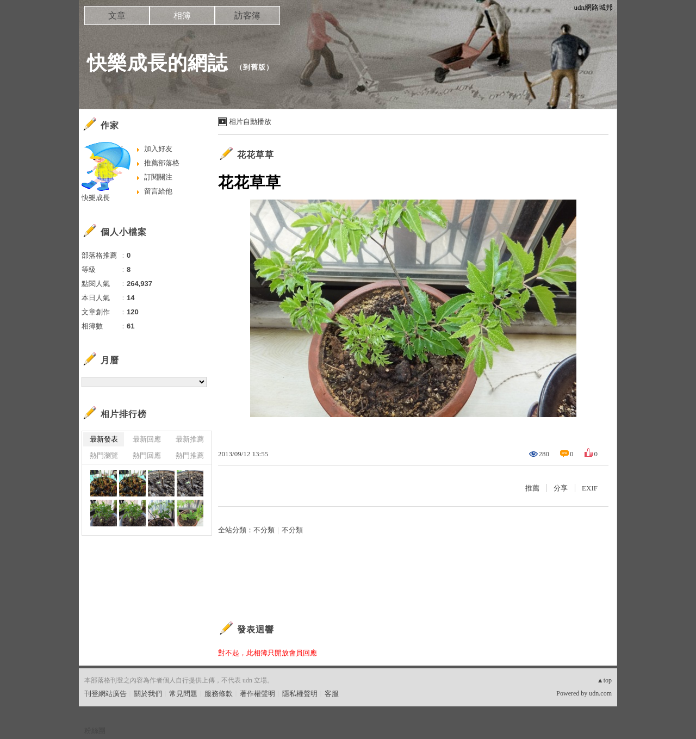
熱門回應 (147, 455)
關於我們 (148, 694)
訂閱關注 (158, 177)
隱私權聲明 (300, 694)
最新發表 (104, 439)
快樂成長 (96, 198)
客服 (332, 694)
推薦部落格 (161, 163)
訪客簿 (247, 15)
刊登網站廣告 (105, 694)
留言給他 (158, 191)
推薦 (532, 488)
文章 (117, 15)
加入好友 (158, 149)
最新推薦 (190, 439)
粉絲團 (94, 730)
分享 (561, 488)
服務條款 (218, 694)
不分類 (264, 530)
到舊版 (254, 67)
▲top (604, 680)
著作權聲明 (257, 694)
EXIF (590, 488)
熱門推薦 (190, 455)
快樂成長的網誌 (157, 63)
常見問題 (183, 694)
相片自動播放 (250, 121)
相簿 (182, 15)
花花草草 (255, 154)
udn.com (600, 693)
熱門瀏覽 (104, 455)
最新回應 (147, 439)
